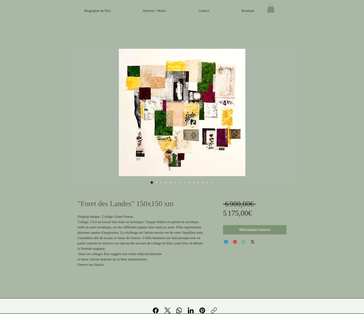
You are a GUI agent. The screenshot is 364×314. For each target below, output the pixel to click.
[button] (271, 8)
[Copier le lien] (214, 310)
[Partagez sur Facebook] (226, 242)
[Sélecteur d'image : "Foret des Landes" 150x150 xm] (152, 182)
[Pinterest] (202, 310)
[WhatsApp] (179, 310)
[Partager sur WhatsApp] (244, 242)
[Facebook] (156, 310)
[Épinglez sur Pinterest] (235, 242)
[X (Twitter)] (167, 310)
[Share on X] (252, 242)
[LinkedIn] (191, 310)
